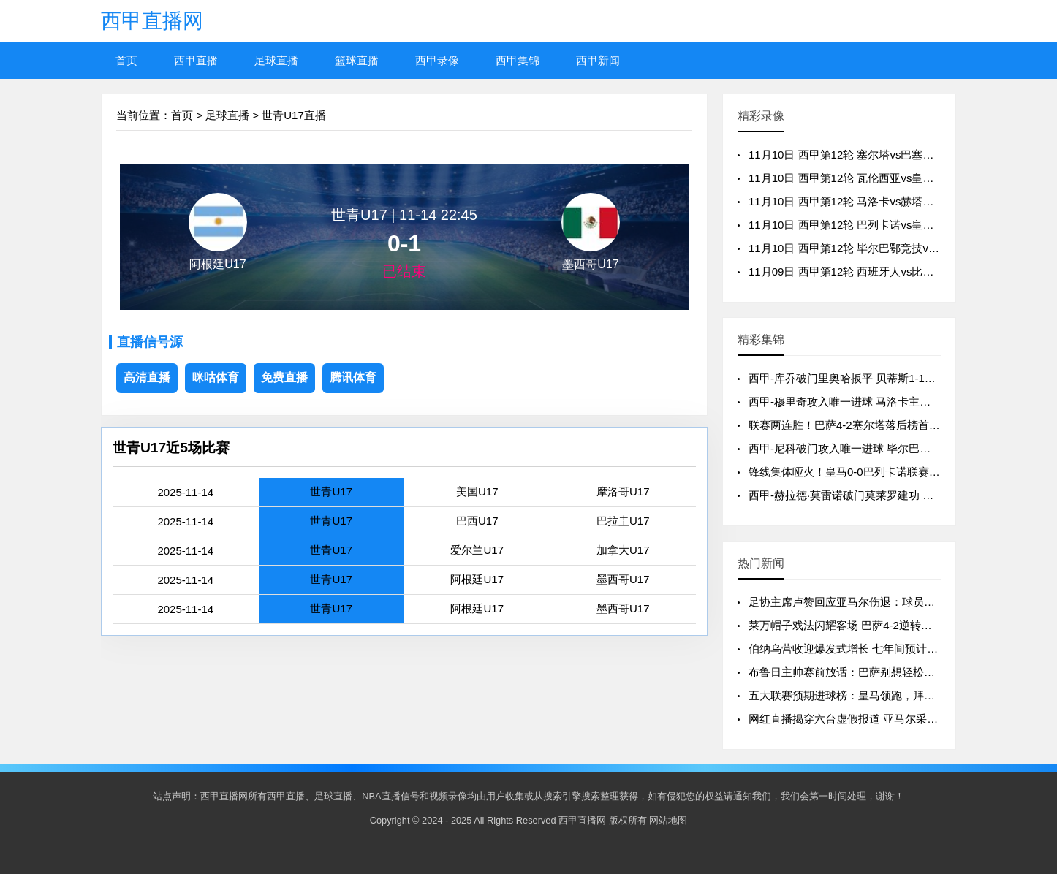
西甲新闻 (598, 60)
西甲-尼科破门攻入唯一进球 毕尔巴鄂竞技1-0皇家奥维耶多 (891, 448)
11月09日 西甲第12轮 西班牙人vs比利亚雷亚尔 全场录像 (887, 271)
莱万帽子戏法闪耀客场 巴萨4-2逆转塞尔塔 (851, 625)
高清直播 (147, 377)
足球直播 (276, 60)
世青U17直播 (294, 115)
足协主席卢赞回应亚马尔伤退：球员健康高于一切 (869, 602)
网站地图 (668, 820)
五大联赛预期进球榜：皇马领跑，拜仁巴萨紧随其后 (875, 695)
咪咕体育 (215, 377)
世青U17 (331, 491)
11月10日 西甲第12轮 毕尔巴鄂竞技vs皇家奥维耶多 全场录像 (898, 248)
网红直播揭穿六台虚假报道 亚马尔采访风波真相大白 (876, 718)
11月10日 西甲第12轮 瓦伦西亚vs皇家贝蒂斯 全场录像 (881, 178)
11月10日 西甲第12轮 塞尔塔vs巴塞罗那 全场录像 (870, 154)
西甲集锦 (517, 60)
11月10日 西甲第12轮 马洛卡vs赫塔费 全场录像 (865, 201)
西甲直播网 (152, 21)
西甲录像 (437, 60)
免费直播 (284, 377)
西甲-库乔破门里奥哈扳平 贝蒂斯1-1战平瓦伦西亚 (869, 378)
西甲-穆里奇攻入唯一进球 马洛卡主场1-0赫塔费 (864, 401)
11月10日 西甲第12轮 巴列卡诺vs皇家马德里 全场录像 (881, 224)
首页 (126, 60)
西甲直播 (196, 60)
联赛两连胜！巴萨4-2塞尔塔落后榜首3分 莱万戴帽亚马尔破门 (898, 425)
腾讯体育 (353, 377)
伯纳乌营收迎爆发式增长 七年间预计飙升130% (863, 648)
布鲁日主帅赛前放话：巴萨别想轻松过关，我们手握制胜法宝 (897, 672)
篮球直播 (357, 60)
